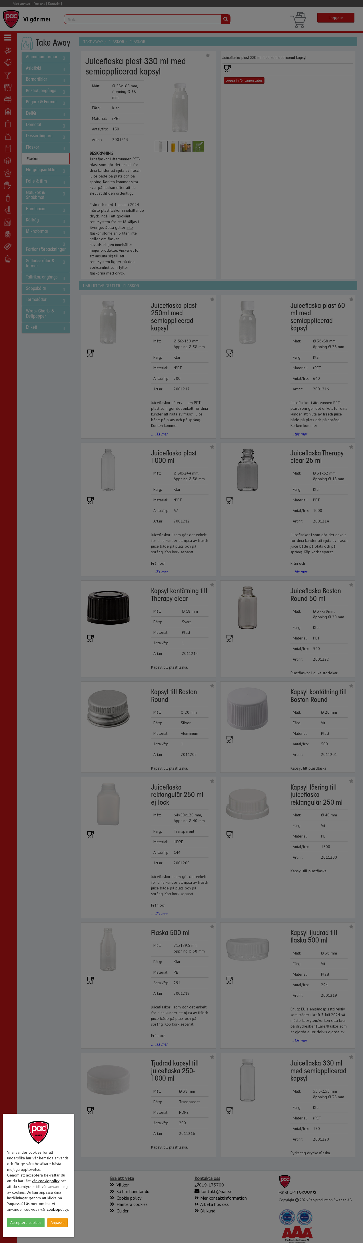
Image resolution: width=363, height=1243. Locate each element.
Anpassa (58, 1222)
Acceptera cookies (25, 1222)
